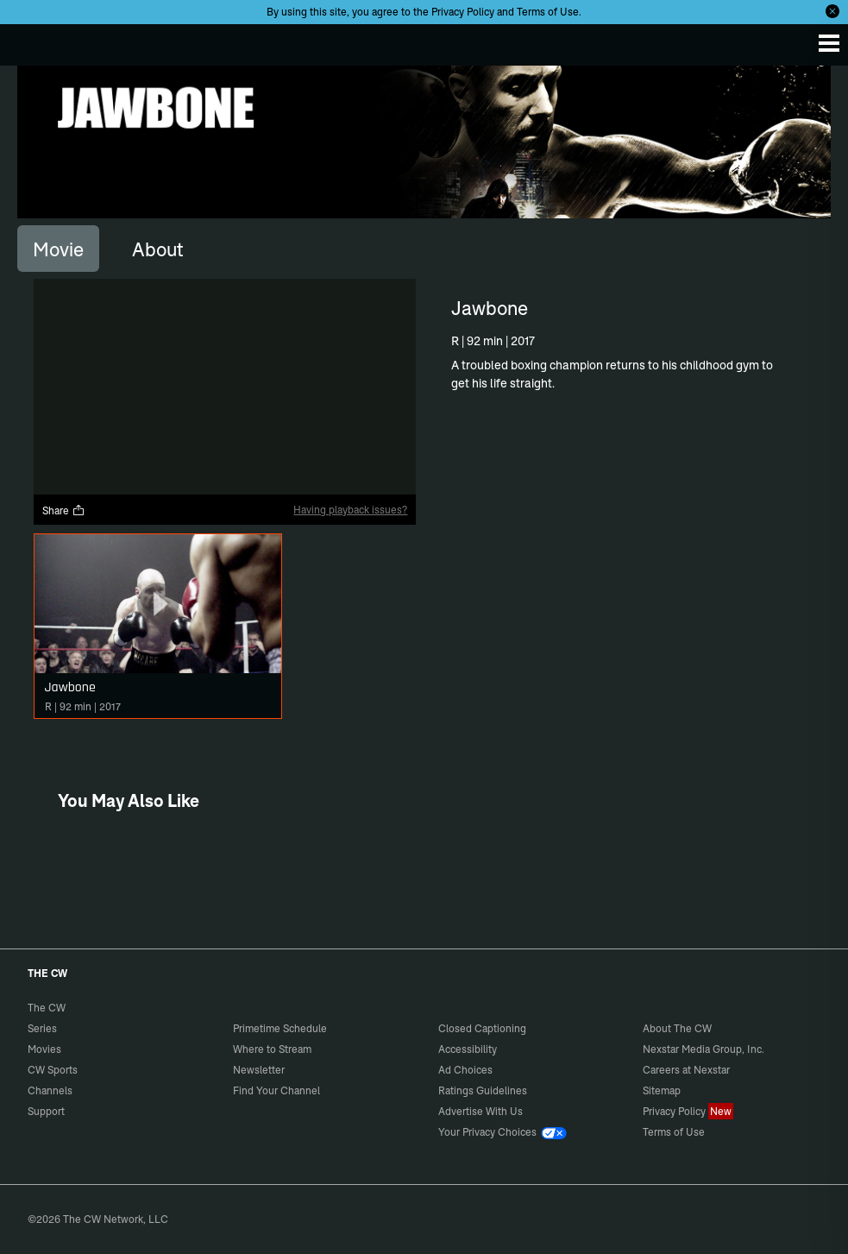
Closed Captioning (482, 1028)
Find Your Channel (276, 1090)
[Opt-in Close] (832, 11)
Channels (50, 1090)
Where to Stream (272, 1049)
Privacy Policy (462, 11)
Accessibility (467, 1049)
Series (42, 1028)
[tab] (58, 248)
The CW (30, 40)
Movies (44, 1049)
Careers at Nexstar (686, 1069)
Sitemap (662, 1090)
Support (46, 1111)
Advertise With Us (480, 1111)
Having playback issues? (350, 509)
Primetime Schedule (280, 1028)
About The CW (677, 1028)
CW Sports (53, 1069)
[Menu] (829, 43)
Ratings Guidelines (482, 1090)
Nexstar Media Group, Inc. (703, 1049)
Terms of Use (548, 11)
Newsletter (259, 1069)
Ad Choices (465, 1069)
